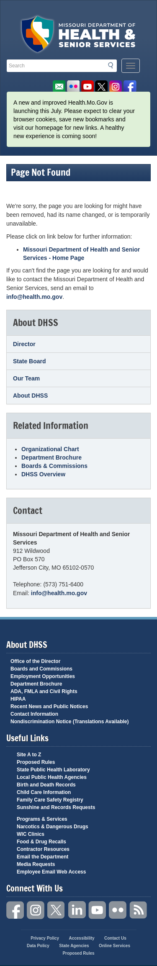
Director (24, 344)
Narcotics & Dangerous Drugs (52, 827)
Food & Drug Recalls (41, 842)
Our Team (26, 378)
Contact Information (34, 714)
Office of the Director (35, 661)
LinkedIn (77, 910)
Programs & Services (42, 819)
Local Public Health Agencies (52, 777)
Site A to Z (29, 755)
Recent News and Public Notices (49, 706)
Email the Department (42, 857)
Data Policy (38, 945)
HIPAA (18, 699)
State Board (29, 361)
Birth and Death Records (46, 785)
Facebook (15, 910)
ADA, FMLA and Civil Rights (43, 691)
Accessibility (81, 938)
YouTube (97, 910)
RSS (138, 910)
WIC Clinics (30, 834)
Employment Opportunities (42, 676)
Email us (58, 86)
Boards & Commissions (54, 465)
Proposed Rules (36, 762)
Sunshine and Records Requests (56, 807)
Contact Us (115, 938)
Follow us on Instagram (115, 86)
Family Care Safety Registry (50, 800)
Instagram (36, 910)
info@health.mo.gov (34, 296)
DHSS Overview (43, 474)
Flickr (73, 86)
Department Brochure (51, 457)
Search (113, 65)
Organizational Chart (50, 449)
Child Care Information (44, 792)
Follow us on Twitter (101, 86)
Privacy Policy (45, 938)
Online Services (114, 945)
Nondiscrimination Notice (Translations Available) (69, 721)
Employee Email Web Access (51, 872)
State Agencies (74, 945)
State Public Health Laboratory (53, 770)
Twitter (56, 910)
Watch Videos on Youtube (87, 86)
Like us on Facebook (130, 86)
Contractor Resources (43, 849)
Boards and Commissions (41, 669)
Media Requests (36, 864)
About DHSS (30, 395)
